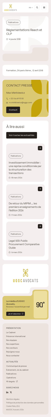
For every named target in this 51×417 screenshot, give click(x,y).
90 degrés (10, 381)
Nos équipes (11, 340)
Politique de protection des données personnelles (25, 403)
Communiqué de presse (16, 366)
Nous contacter (12, 355)
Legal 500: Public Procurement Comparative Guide (24, 244)
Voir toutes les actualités (21, 135)
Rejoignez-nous (13, 352)
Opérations (11, 377)
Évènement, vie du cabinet (17, 370)
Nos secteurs (12, 348)
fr (30, 8)
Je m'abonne (13, 314)
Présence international (15, 336)
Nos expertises (12, 344)
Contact (13, 110)
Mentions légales (13, 399)
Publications (11, 374)
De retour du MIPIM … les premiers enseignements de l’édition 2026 (25, 207)
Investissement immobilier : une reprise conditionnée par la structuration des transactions (25, 168)
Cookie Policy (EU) (13, 406)
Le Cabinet (11, 332)
